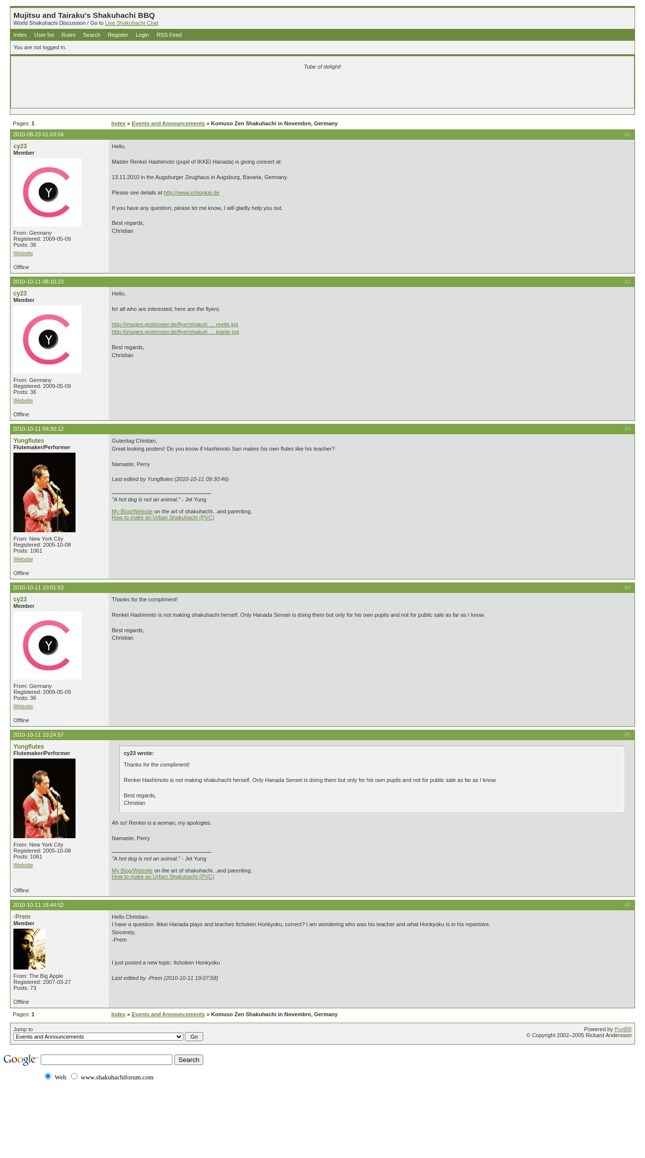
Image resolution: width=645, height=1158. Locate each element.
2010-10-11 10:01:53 (38, 587)
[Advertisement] (205, 90)
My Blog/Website (132, 511)
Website (23, 253)
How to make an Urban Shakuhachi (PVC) (163, 517)
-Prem (21, 916)
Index (20, 35)
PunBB (623, 1029)
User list (44, 35)
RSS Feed (169, 35)
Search (91, 35)
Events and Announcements (168, 123)
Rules (69, 35)
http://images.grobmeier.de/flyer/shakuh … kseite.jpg (175, 332)
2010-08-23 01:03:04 (38, 134)
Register (118, 35)
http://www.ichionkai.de (192, 192)
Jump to (108, 1033)
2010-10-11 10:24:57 (38, 735)
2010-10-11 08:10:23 (38, 282)
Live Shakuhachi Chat (131, 23)
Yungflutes (28, 440)
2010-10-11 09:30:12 (38, 429)
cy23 (20, 146)
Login (142, 35)
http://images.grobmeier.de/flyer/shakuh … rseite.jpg (175, 324)
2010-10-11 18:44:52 (38, 905)
